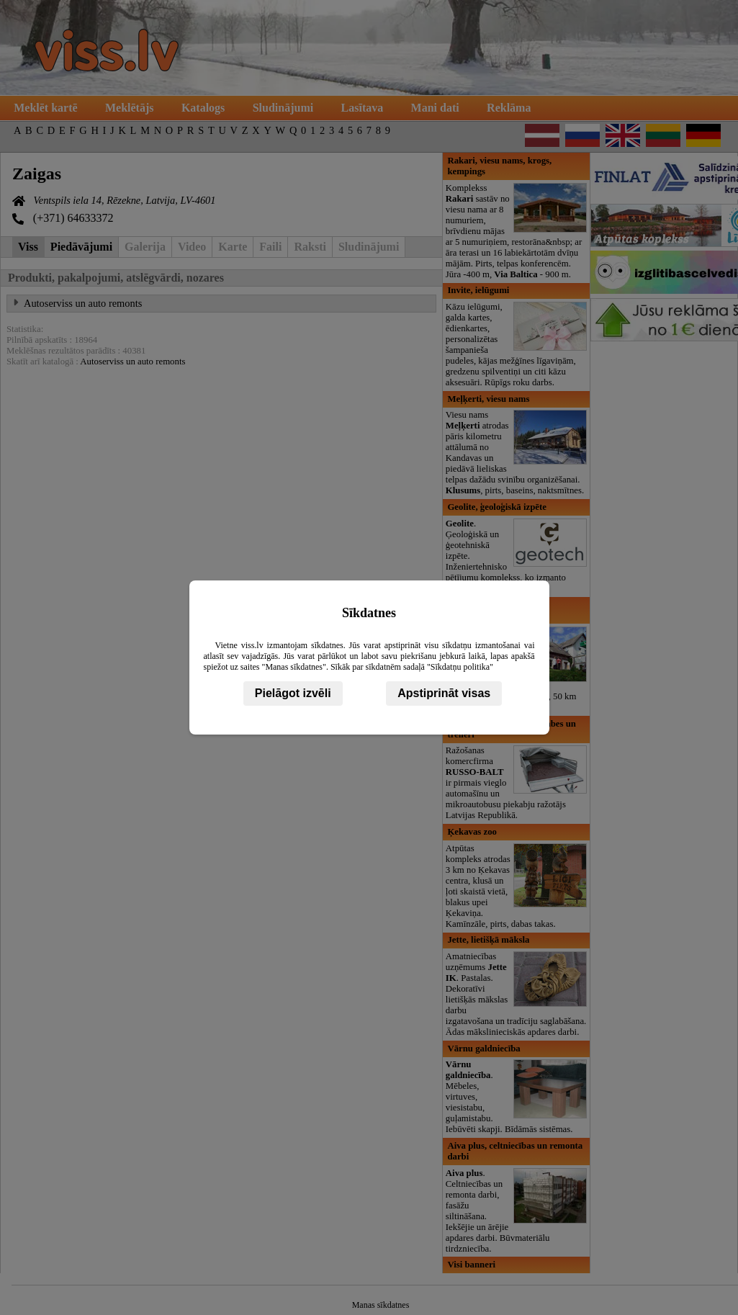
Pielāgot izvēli (293, 693)
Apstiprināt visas (443, 693)
